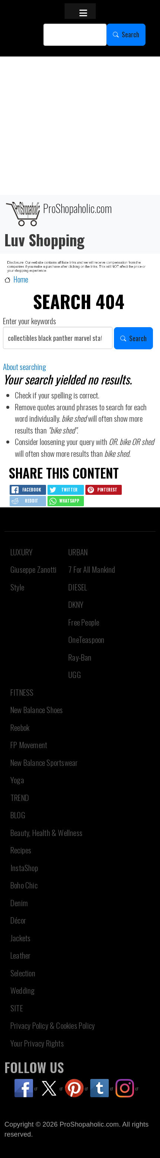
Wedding (22, 990)
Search (130, 34)
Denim (19, 902)
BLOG (17, 814)
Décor (18, 920)
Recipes (20, 850)
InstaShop (24, 867)
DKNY (76, 604)
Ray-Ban (79, 657)
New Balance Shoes (36, 709)
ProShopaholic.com (58, 213)
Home (20, 279)
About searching (24, 366)
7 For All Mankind (91, 569)
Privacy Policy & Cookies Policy (52, 1025)
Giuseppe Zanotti (33, 569)
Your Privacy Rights (37, 1043)
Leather (20, 955)
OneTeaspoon (86, 639)
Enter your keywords (29, 320)
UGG (74, 674)
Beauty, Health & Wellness (46, 832)
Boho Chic (23, 885)
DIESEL (77, 587)
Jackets (20, 937)
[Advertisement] (80, 125)
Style (17, 587)
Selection (22, 973)
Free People (83, 622)
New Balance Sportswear (44, 762)
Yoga (17, 779)
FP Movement (28, 744)
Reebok (19, 727)
